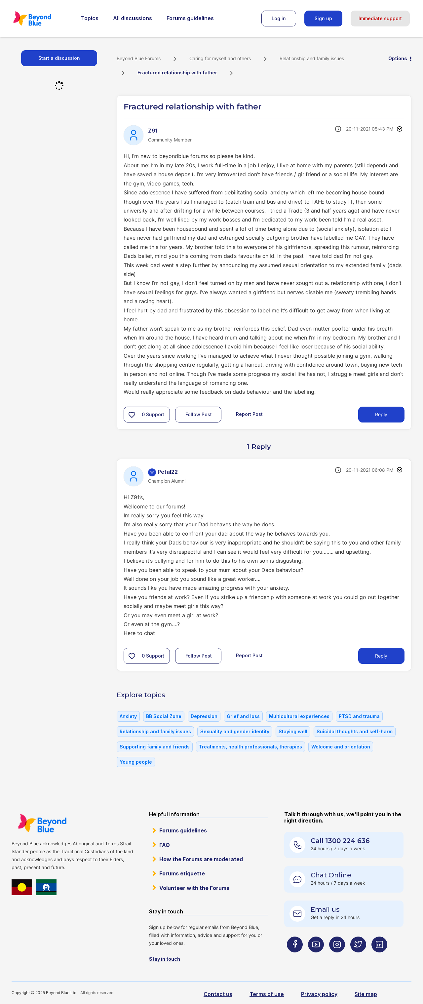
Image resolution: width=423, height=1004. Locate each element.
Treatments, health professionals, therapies (250, 746)
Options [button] (397, 58)
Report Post (249, 414)
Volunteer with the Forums (194, 888)
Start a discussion (59, 58)
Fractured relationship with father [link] (177, 72)
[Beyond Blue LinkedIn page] (379, 957)
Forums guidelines (190, 18)
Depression (204, 716)
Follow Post (198, 414)
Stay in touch (164, 959)
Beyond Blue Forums (41, 18)
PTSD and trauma (359, 716)
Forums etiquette (182, 873)
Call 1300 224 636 (340, 841)
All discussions (132, 18)
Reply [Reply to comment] (381, 656)
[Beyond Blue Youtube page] (316, 957)
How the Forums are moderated (201, 859)
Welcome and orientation (340, 746)
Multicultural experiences (299, 716)
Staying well (293, 731)
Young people (136, 762)
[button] (132, 414)
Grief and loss (243, 716)
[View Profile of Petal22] (168, 471)
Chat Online (331, 875)
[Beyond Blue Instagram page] (337, 957)
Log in (279, 18)
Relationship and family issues (312, 58)
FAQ (164, 845)
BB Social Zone (163, 716)
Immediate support (380, 18)
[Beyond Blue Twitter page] (358, 957)
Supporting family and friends (155, 746)
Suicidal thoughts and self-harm (355, 731)
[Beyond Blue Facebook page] (294, 957)
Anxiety (128, 716)
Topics (89, 18)
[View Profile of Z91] (152, 130)
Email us (325, 909)
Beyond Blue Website (42, 823)
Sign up (323, 18)
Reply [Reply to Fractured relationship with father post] (381, 414)
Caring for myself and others (220, 58)
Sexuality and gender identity (234, 731)
